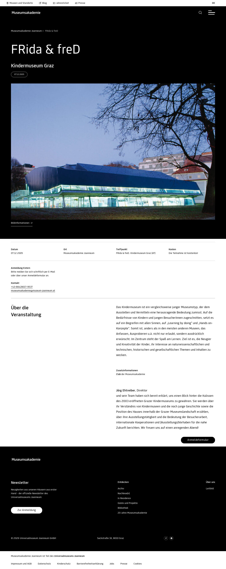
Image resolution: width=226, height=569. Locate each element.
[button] (200, 12)
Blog (43, 3)
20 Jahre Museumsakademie (132, 513)
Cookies (138, 564)
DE (213, 3)
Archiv (121, 488)
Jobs (112, 564)
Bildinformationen (21, 223)
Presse (80, 3)
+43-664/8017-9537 (22, 287)
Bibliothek (123, 508)
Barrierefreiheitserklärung (90, 564)
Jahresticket (61, 3)
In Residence (124, 498)
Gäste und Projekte (128, 503)
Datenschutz (44, 564)
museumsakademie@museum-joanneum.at (33, 290)
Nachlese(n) (124, 493)
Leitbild (210, 488)
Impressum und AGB (21, 564)
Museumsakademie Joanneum (26, 31)
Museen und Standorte (19, 3)
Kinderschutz (63, 564)
